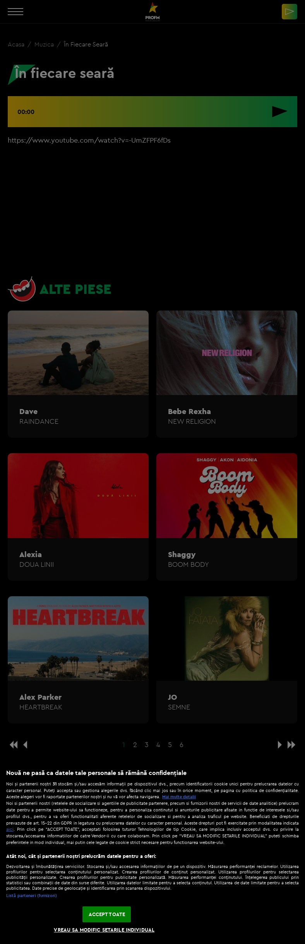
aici (10, 829)
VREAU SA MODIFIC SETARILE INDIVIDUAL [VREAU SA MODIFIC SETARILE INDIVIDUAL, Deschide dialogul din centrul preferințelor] (104, 930)
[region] (152, 852)
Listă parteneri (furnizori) (31, 895)
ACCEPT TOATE (107, 914)
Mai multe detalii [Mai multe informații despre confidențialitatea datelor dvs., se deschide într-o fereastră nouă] (179, 796)
